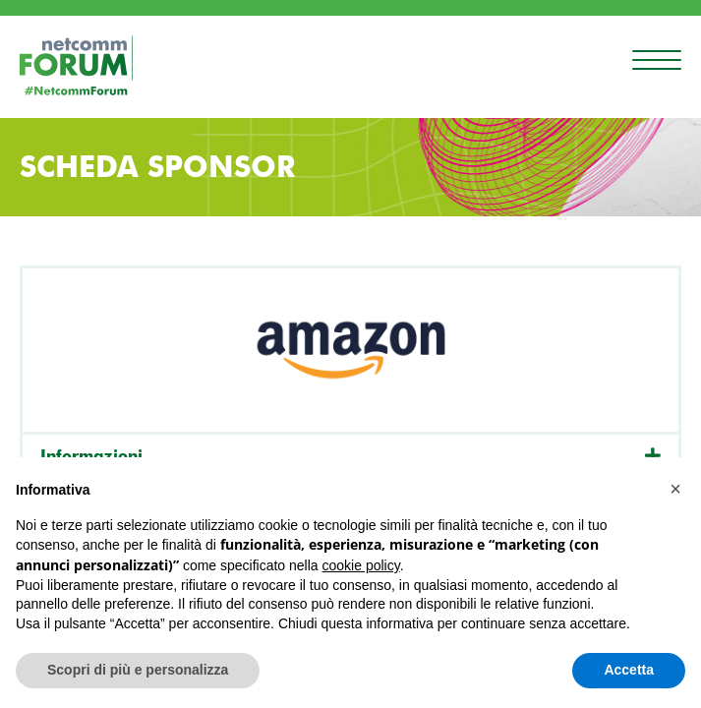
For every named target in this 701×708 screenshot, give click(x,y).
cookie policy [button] (361, 565)
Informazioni (91, 455)
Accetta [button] (629, 670)
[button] (675, 488)
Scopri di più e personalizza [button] (137, 670)
